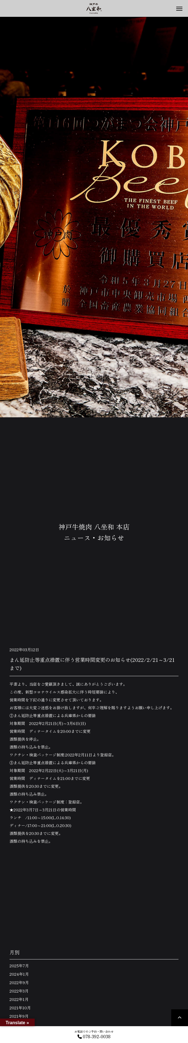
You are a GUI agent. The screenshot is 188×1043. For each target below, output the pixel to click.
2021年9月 (19, 1016)
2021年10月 (20, 1007)
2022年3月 (19, 991)
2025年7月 (19, 965)
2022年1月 (19, 999)
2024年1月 (19, 974)
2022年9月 (19, 982)
